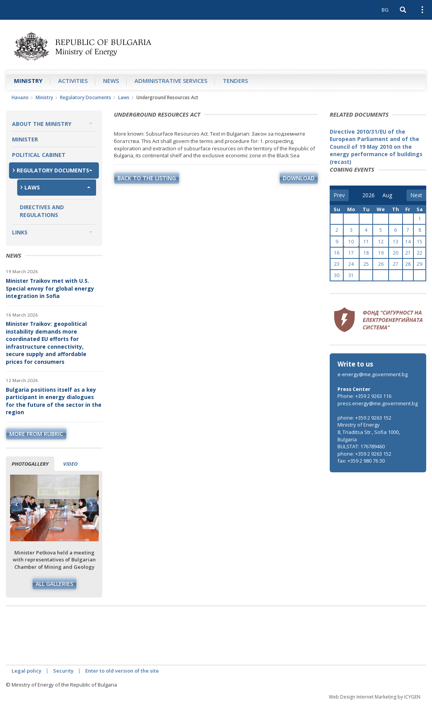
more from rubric (36, 433)
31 (351, 275)
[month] (387, 195)
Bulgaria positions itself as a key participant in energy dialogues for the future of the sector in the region (54, 401)
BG (385, 9)
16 (336, 253)
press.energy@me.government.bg (377, 403)
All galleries (54, 583)
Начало (20, 97)
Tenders (235, 80)
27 (395, 264)
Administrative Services (170, 80)
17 (351, 253)
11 (366, 241)
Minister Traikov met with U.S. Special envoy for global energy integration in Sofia (50, 288)
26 (381, 264)
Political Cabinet (38, 154)
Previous (17, 504)
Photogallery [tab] (30, 463)
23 (336, 264)
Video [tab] (70, 463)
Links (20, 232)
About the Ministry (41, 123)
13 (395, 241)
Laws (123, 97)
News (111, 80)
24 (351, 264)
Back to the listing (146, 178)
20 (395, 253)
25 (366, 264)
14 (408, 241)
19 (381, 253)
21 (408, 253)
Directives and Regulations (42, 211)
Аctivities (73, 80)
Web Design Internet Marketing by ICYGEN (374, 697)
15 (419, 241)
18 (366, 253)
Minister (25, 139)
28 (408, 264)
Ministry (28, 80)
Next (91, 504)
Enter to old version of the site (122, 670)
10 (351, 241)
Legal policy (26, 670)
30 (336, 275)
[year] (368, 195)
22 (419, 253)
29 (419, 264)
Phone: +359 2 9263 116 (364, 395)
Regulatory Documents (85, 97)
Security (63, 670)
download (299, 178)
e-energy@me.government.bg (372, 374)
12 (381, 241)
